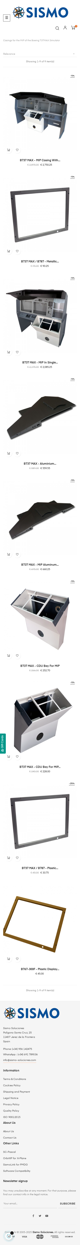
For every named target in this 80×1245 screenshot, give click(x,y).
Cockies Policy (11, 1085)
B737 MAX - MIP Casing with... (40, 160)
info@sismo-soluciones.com (19, 1060)
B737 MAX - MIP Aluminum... (40, 565)
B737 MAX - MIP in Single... (40, 362)
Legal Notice (10, 1098)
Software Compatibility (16, 1171)
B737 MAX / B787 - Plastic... (40, 868)
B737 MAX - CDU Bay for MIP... (40, 767)
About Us (8, 1131)
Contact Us (9, 1138)
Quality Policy (11, 1111)
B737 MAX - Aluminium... (40, 464)
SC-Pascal (9, 1152)
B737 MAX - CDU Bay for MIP (40, 666)
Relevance (40, 54)
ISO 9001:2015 (11, 1117)
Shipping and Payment (16, 1092)
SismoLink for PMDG (15, 1165)
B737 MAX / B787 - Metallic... (40, 261)
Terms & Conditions (14, 1079)
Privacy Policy (11, 1104)
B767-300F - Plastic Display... (40, 969)
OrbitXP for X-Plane (14, 1158)
